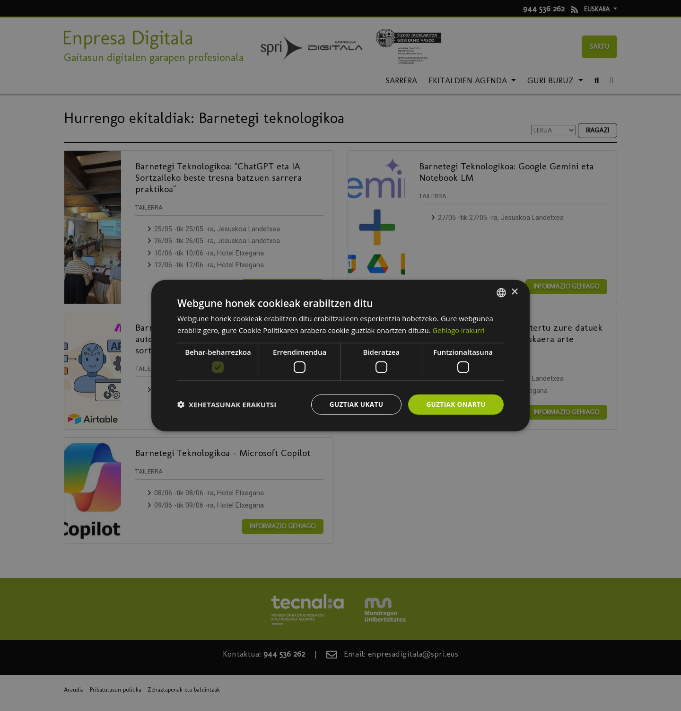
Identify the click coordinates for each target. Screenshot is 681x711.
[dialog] (340, 355)
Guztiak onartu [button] (455, 404)
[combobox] (501, 292)
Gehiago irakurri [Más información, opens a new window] (459, 329)
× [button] (514, 291)
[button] (226, 404)
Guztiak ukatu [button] (354, 404)
